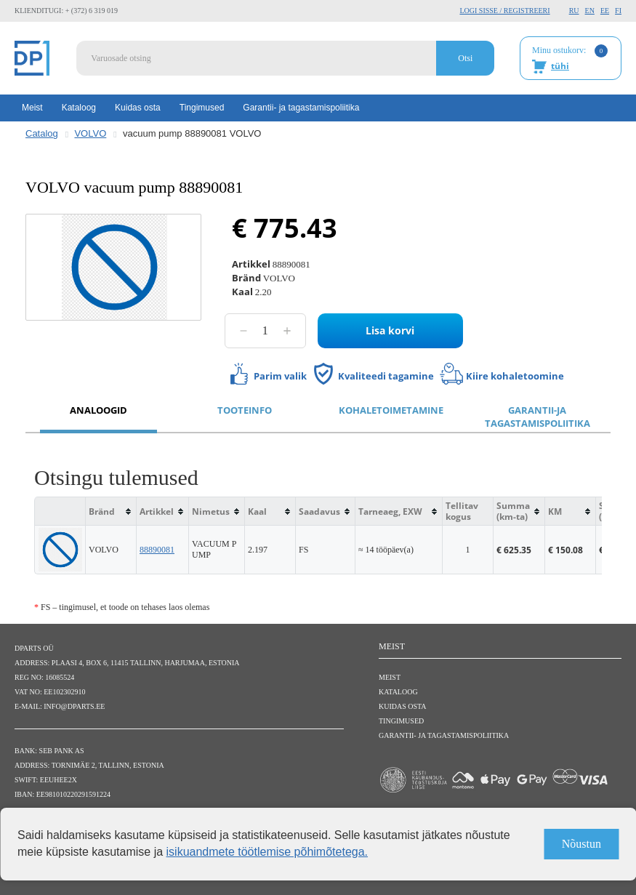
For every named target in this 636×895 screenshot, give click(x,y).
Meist (32, 108)
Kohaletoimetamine (391, 410)
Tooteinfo (244, 410)
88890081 (157, 550)
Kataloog (79, 108)
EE (604, 11)
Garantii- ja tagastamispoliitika (301, 108)
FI (618, 11)
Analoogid (98, 410)
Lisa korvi (390, 330)
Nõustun (581, 844)
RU (574, 11)
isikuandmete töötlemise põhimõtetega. (267, 852)
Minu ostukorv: (570, 58)
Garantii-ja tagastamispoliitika (537, 417)
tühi (560, 66)
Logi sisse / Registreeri (504, 11)
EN (590, 11)
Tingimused (202, 108)
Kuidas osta (138, 108)
